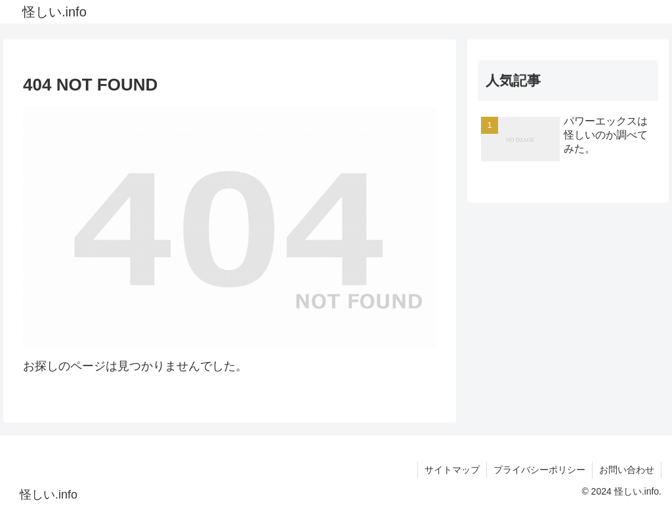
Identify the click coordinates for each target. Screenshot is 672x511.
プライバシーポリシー (539, 469)
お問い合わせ (626, 469)
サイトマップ (452, 469)
